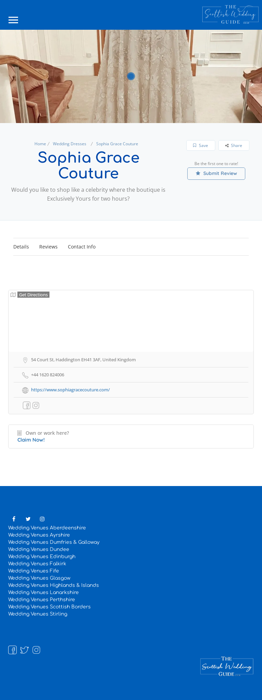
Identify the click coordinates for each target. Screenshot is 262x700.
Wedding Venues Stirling (37, 614)
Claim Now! (31, 439)
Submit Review (216, 173)
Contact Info (82, 246)
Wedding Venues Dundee (38, 549)
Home (40, 144)
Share (233, 145)
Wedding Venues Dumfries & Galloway (54, 542)
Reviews (48, 246)
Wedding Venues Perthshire (41, 599)
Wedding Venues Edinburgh (41, 556)
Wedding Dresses (69, 144)
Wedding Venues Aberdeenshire (47, 527)
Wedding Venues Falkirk (37, 563)
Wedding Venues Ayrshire (39, 535)
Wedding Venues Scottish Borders (49, 606)
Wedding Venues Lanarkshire (43, 592)
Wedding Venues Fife (33, 571)
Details (21, 246)
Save (200, 145)
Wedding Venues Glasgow (39, 578)
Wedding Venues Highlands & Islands (53, 585)
